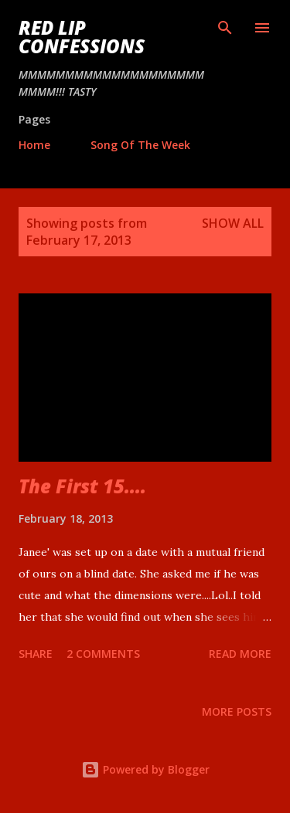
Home (34, 144)
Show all (233, 223)
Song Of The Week (140, 144)
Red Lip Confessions (82, 37)
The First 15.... (82, 486)
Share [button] (36, 653)
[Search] (225, 28)
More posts (236, 711)
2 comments (103, 653)
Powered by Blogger (145, 769)
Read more (240, 653)
